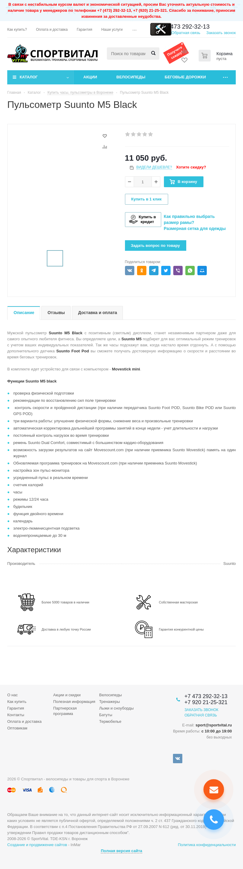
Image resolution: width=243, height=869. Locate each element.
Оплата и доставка (24, 721)
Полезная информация (74, 701)
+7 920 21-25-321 (206, 702)
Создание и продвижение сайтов (37, 844)
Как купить (16, 701)
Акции (90, 77)
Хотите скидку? (191, 167)
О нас (12, 695)
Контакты (15, 715)
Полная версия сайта (121, 851)
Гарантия (15, 708)
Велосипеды (131, 77)
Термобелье (110, 721)
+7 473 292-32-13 (185, 27)
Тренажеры (109, 701)
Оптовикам (17, 728)
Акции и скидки (67, 695)
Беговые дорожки (185, 77)
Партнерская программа (65, 711)
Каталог (29, 77)
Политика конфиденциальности (207, 844)
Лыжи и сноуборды (116, 708)
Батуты (105, 715)
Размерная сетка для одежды (195, 228)
